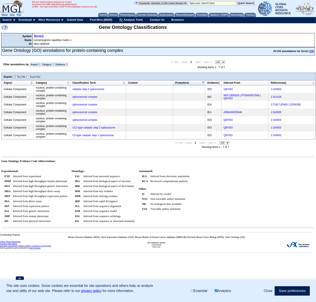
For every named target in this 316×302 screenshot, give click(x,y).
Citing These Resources (10, 242)
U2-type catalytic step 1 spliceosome (93, 135)
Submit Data (75, 19)
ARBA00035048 (233, 112)
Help (12, 14)
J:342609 (276, 112)
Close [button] (268, 291)
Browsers (177, 19)
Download (25, 19)
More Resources (49, 19)
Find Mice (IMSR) (101, 19)
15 (311, 51)
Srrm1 (39, 36)
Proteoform (182, 82)
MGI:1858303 (231, 95)
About (4, 14)
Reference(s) (278, 82)
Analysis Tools (131, 20)
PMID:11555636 (290, 104)
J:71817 (275, 104)
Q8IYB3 (228, 89)
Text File (19, 77)
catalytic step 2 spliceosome (88, 89)
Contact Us (157, 19)
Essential (199, 291)
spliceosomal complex (84, 96)
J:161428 (276, 96)
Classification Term (84, 82)
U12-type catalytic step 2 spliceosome (93, 127)
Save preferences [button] (292, 291)
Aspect (35, 64)
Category (48, 64)
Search (7, 19)
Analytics (223, 291)
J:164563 (276, 89)
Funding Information (8, 244)
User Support (34, 248)
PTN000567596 (250, 95)
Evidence (61, 64)
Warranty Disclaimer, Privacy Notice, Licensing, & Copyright (25, 246)
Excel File (33, 77)
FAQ (19, 14)
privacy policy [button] (91, 291)
